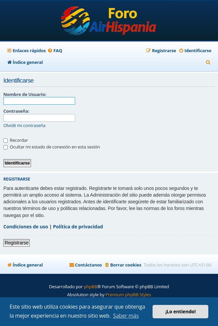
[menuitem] (54, 51)
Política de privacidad (78, 226)
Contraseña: (16, 111)
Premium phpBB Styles (128, 295)
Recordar (15, 140)
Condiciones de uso (25, 226)
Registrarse (16, 242)
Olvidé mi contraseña (24, 125)
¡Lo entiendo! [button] (180, 311)
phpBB (90, 287)
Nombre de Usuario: (24, 94)
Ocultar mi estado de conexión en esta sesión (51, 147)
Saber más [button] (126, 315)
